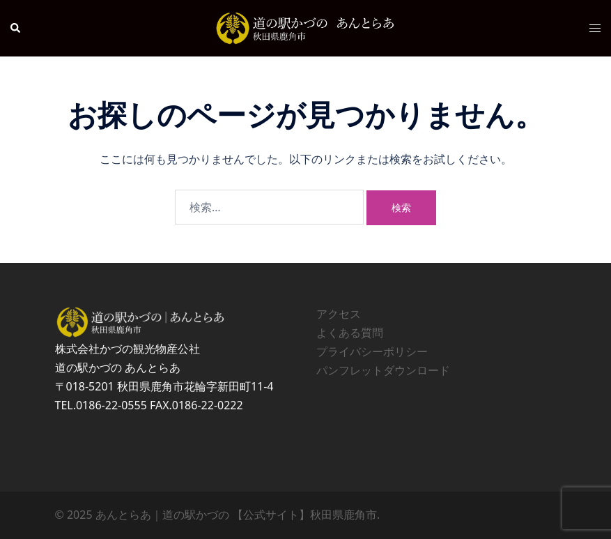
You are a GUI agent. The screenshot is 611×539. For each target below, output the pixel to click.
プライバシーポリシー (372, 351)
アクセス (338, 313)
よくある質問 (349, 332)
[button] (16, 27)
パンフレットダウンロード (383, 370)
